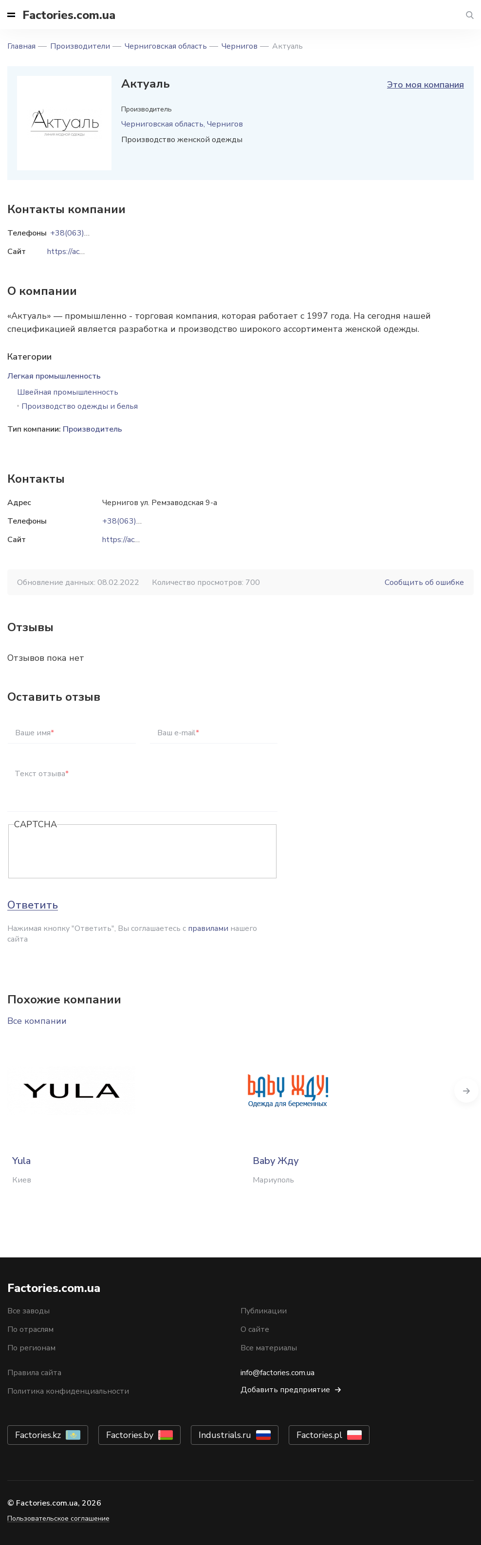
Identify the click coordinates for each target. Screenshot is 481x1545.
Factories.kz (38, 1435)
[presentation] (88, 852)
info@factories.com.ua (277, 1372)
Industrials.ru (225, 1435)
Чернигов (240, 46)
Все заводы (28, 1311)
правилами (208, 928)
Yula (21, 1160)
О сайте (254, 1329)
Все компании (37, 1021)
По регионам (31, 1348)
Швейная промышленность (67, 392)
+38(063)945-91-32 (139, 521)
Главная (21, 46)
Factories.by (129, 1435)
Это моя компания (425, 85)
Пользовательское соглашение (58, 1518)
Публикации (263, 1311)
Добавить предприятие (285, 1389)
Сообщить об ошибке (424, 582)
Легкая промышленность (54, 376)
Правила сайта (34, 1372)
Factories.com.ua (68, 15)
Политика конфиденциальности (68, 1391)
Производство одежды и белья (79, 406)
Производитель (92, 429)
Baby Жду (276, 1160)
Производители (80, 46)
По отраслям (30, 1329)
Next (466, 1090)
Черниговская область (166, 46)
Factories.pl (319, 1435)
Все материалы (268, 1348)
